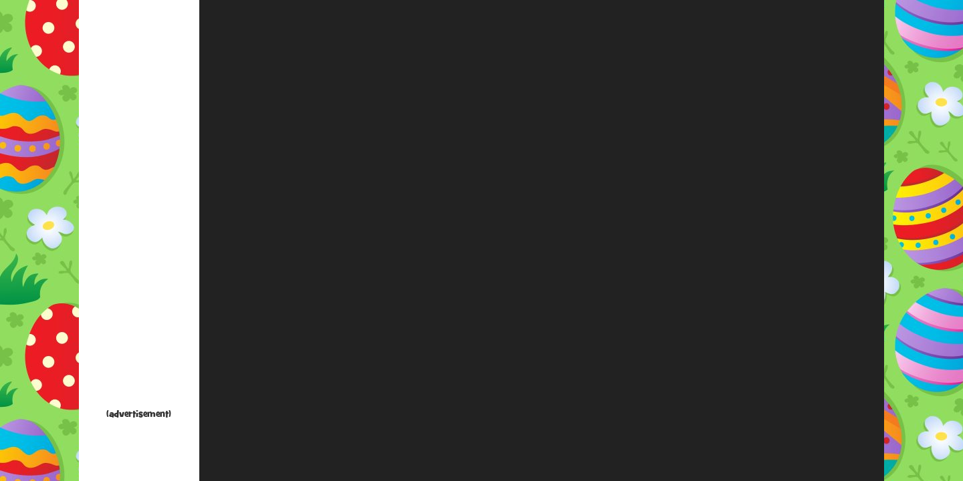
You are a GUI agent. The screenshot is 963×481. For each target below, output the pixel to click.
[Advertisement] (139, 207)
